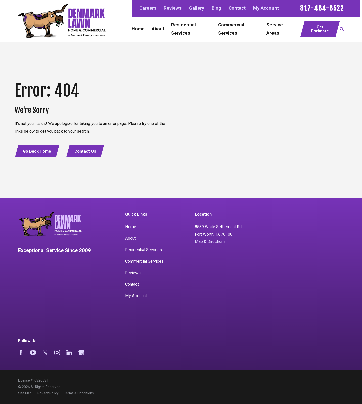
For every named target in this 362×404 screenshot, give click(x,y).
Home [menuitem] (138, 29)
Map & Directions (210, 241)
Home (130, 226)
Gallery (196, 8)
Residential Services (143, 249)
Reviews (173, 8)
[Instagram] (57, 352)
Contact (237, 8)
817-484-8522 (322, 8)
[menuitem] (25, 393)
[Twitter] (45, 352)
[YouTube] (33, 352)
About (130, 238)
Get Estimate (320, 29)
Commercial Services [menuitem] (231, 29)
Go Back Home (37, 151)
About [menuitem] (158, 29)
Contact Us (85, 151)
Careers (147, 8)
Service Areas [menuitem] (274, 29)
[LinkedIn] (69, 352)
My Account (266, 8)
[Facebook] (21, 352)
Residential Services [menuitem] (183, 29)
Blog (216, 8)
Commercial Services (144, 261)
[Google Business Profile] (81, 352)
